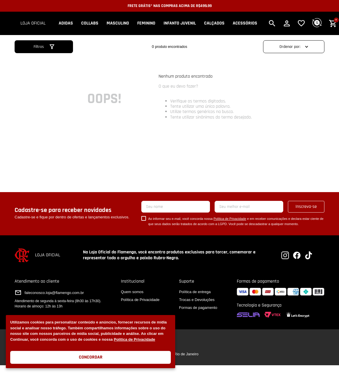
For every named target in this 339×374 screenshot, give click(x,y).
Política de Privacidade (134, 339)
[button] (272, 23)
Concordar (90, 357)
